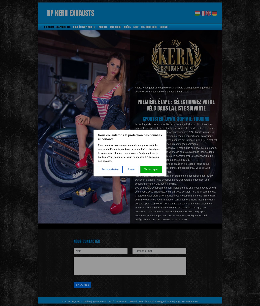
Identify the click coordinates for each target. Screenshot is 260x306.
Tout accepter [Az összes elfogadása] (151, 169)
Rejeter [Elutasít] (131, 169)
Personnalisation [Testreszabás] (110, 169)
